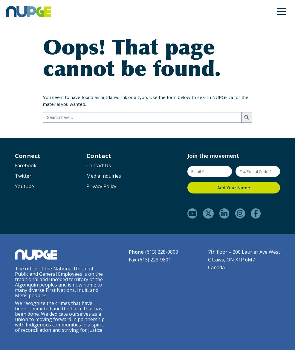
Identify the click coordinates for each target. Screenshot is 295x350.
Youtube (24, 186)
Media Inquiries (103, 176)
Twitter (23, 176)
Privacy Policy (101, 186)
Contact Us (98, 165)
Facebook (25, 165)
